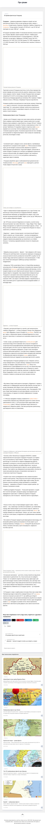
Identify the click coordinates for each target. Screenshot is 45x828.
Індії (9, 601)
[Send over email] (36, 620)
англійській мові (31, 341)
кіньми (26, 355)
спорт (4, 105)
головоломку (6, 404)
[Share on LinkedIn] (28, 620)
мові (26, 145)
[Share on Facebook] (7, 620)
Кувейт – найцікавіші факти (11, 801)
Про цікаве (22, 2)
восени (37, 127)
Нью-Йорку (31, 332)
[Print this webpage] (6, 623)
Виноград (15, 162)
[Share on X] (14, 620)
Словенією (8, 27)
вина (25, 162)
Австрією (5, 25)
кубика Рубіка (34, 398)
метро (5, 332)
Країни (8, 625)
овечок (35, 510)
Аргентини (14, 269)
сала (28, 364)
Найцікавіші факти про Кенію (11, 709)
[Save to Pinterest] (20, 620)
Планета (6, 13)
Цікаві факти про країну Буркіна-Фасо (14, 679)
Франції (22, 523)
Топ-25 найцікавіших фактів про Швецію (15, 771)
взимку (38, 593)
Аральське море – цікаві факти (12, 740)
